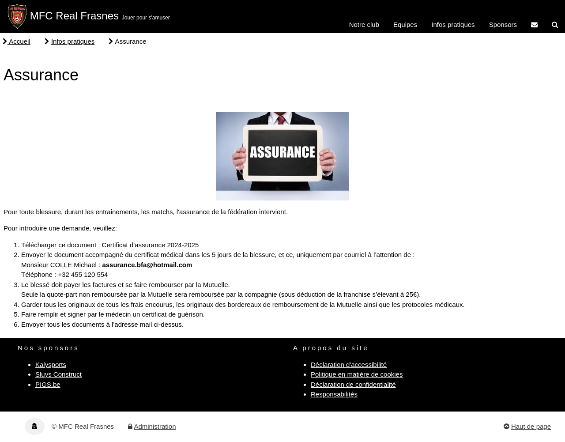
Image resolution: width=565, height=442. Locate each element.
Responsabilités (334, 394)
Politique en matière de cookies (357, 374)
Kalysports (50, 364)
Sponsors (503, 24)
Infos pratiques (453, 24)
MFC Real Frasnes (74, 16)
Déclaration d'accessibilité (349, 364)
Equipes (405, 24)
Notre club (364, 24)
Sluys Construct (58, 374)
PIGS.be (47, 384)
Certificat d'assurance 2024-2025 (150, 245)
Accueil (16, 41)
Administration (155, 426)
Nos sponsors (48, 347)
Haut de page (531, 426)
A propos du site (331, 347)
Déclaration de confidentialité (353, 384)
